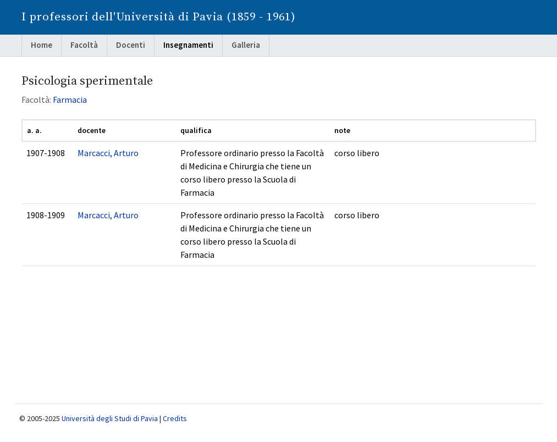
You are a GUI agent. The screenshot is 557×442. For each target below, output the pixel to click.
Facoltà (84, 45)
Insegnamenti (188, 45)
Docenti (130, 45)
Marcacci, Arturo (108, 152)
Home (41, 45)
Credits (175, 418)
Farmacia (70, 99)
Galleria (245, 45)
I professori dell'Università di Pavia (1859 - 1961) (158, 17)
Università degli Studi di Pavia (110, 418)
